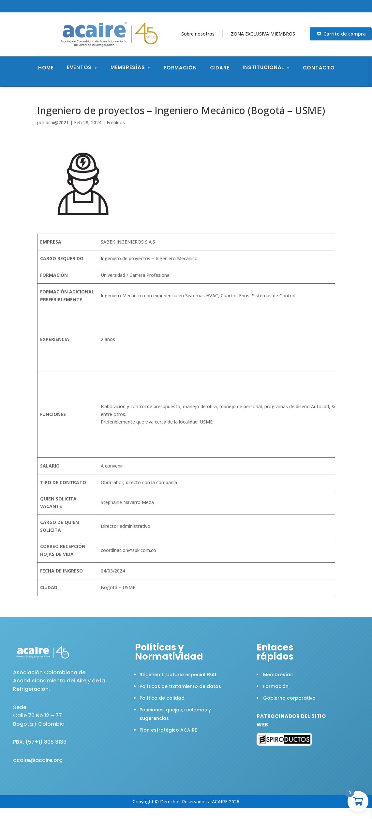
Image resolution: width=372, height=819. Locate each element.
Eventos (79, 67)
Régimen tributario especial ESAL (178, 674)
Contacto (319, 67)
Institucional (263, 67)
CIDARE (220, 67)
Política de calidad (162, 698)
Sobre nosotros (198, 34)
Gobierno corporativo (289, 698)
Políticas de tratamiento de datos (180, 686)
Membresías (128, 67)
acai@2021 (57, 122)
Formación (180, 67)
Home (46, 67)
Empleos (116, 122)
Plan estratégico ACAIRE (168, 730)
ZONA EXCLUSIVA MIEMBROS (263, 34)
